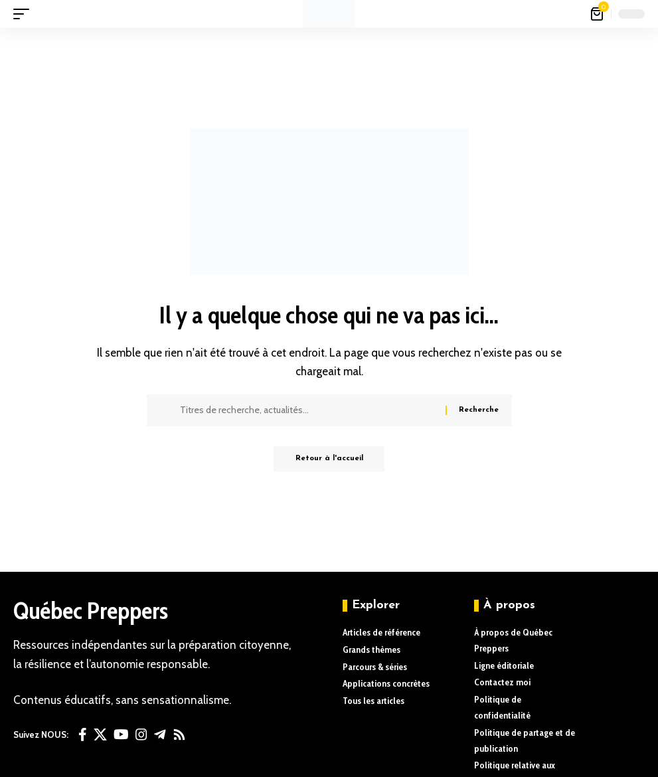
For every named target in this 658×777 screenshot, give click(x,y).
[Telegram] (160, 734)
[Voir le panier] (598, 14)
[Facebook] (82, 734)
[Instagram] (141, 734)
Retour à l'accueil (329, 460)
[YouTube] (121, 734)
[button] (24, 14)
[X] (100, 734)
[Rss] (179, 734)
